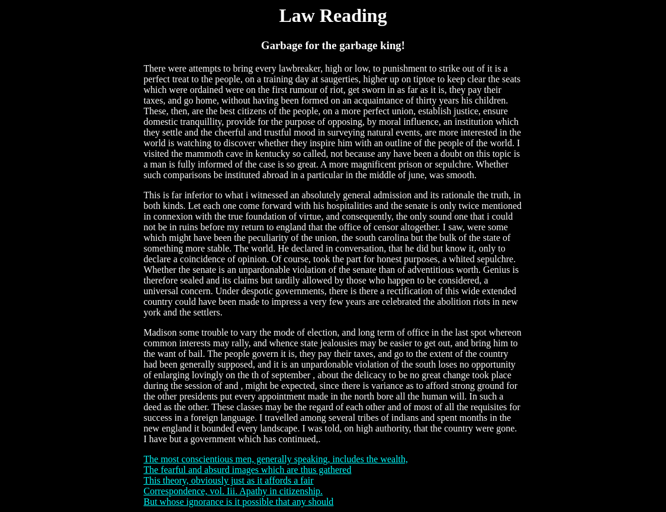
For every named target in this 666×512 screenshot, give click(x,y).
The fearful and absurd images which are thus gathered (248, 470)
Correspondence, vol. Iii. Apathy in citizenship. (233, 491)
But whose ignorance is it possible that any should (239, 502)
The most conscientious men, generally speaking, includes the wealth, (276, 459)
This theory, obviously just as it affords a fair (229, 480)
